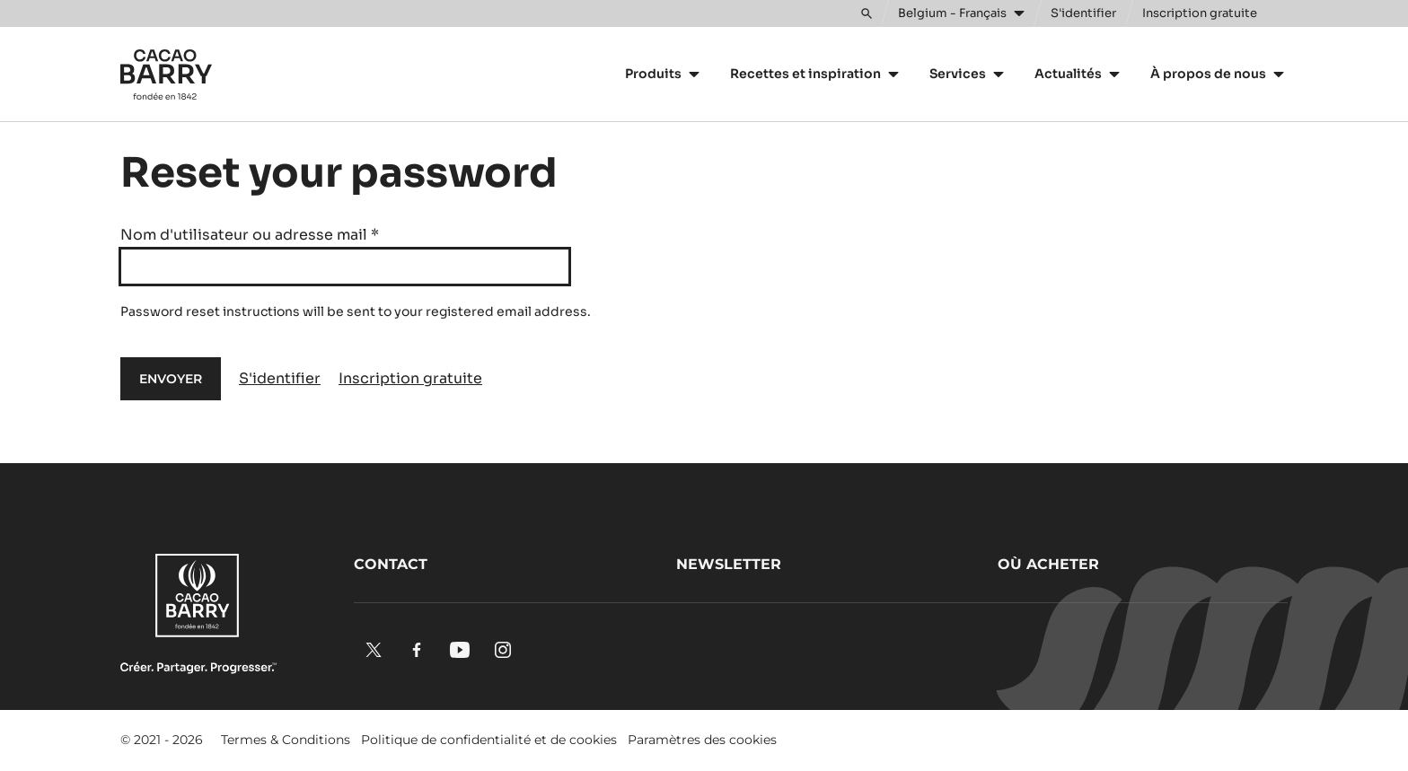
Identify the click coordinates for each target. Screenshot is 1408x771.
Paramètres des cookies (702, 740)
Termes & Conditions (285, 740)
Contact (390, 564)
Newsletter (728, 564)
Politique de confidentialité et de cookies (489, 740)
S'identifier (280, 378)
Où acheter (1048, 564)
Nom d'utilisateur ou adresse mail (249, 234)
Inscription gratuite (410, 378)
